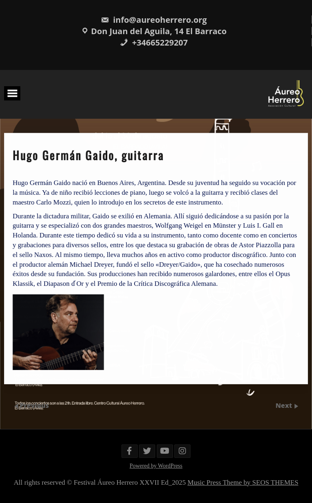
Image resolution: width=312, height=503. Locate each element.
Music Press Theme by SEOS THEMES (243, 482)
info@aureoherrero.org (154, 19)
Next (284, 405)
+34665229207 (154, 42)
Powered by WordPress (156, 466)
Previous (34, 405)
